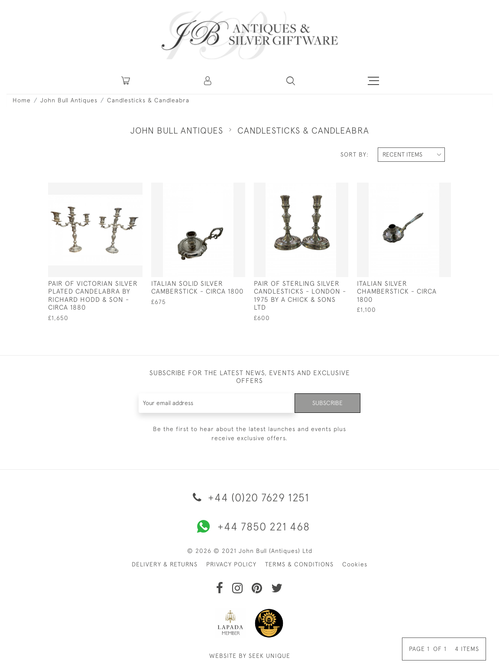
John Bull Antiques (68, 100)
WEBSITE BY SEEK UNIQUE (249, 655)
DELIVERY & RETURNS (165, 564)
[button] (208, 80)
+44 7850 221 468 (249, 526)
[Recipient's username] (217, 403)
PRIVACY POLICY (231, 564)
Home (22, 100)
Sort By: (354, 154)
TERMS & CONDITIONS (299, 564)
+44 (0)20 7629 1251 (249, 497)
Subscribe (327, 402)
